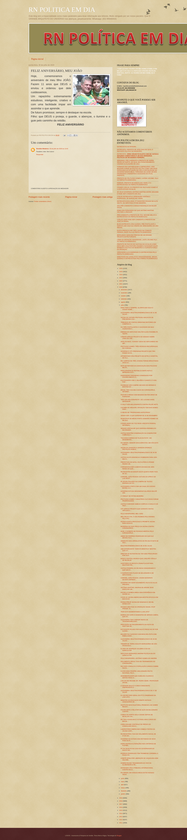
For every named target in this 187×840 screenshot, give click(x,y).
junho (123, 778)
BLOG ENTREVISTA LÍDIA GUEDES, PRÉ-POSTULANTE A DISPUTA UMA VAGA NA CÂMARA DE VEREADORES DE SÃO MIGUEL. (137, 225)
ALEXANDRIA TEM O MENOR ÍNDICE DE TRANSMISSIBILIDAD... (134, 620)
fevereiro (124, 791)
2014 (121, 813)
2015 (121, 810)
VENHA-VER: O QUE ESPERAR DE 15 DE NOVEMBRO (139, 415)
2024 (121, 274)
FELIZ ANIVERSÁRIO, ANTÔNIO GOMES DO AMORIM (139, 658)
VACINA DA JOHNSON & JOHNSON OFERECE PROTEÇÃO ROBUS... (136, 448)
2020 (121, 287)
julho (122, 305)
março (123, 788)
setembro (124, 299)
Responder (39, 154)
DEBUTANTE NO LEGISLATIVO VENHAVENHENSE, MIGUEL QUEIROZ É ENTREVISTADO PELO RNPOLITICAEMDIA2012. (137, 257)
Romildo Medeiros (42, 149)
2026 (121, 268)
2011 (121, 823)
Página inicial (37, 59)
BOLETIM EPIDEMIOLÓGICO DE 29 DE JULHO (136, 546)
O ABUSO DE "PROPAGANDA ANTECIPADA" (135, 412)
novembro (124, 293)
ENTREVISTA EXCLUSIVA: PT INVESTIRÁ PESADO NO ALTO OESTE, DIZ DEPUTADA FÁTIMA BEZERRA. (137, 202)
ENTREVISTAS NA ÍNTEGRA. (126, 146)
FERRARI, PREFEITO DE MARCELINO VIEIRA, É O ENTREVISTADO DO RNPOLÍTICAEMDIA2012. (134, 183)
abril (122, 784)
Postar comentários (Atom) (42, 201)
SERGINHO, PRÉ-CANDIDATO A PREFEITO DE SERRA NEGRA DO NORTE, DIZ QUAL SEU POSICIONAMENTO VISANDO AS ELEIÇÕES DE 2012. (135, 162)
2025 (121, 271)
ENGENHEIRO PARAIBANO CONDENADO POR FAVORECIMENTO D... (136, 376)
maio (122, 781)
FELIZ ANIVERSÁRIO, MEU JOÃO (132, 514)
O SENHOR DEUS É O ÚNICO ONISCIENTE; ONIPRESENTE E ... (135, 686)
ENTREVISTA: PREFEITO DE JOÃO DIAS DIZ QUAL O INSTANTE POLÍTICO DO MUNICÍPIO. (135, 150)
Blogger (119, 835)
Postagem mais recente (39, 197)
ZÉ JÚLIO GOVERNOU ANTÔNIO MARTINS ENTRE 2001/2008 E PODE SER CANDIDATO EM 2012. (137, 193)
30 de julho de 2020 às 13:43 (58, 149)
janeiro (123, 794)
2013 (121, 816)
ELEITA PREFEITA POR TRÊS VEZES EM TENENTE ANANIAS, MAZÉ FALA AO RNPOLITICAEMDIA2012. (134, 231)
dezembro (124, 289)
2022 (121, 281)
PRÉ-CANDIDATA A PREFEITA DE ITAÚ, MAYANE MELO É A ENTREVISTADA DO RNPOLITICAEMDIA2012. (137, 216)
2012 (121, 819)
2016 (121, 807)
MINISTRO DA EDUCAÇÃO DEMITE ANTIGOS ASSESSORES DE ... (136, 701)
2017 (121, 804)
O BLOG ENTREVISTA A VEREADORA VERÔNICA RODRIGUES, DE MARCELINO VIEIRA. (133, 197)
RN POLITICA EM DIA (62, 9)
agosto (123, 302)
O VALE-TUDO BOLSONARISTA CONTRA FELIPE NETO (139, 404)
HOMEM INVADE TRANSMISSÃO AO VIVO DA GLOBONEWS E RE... (136, 764)
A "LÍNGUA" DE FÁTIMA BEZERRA (132, 496)
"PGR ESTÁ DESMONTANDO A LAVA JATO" (135, 612)
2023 (121, 278)
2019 (121, 798)
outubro (123, 296)
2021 (121, 284)
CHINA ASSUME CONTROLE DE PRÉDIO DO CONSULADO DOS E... (136, 725)
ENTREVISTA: (137, 155)
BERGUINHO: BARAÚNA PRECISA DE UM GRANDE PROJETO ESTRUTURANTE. (134, 236)
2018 (121, 801)
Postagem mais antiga (103, 197)
